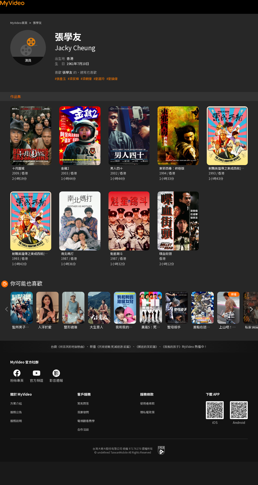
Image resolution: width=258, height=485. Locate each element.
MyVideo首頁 (20, 22)
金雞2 (65, 168)
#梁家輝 (74, 78)
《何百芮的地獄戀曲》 (68, 367)
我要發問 (84, 433)
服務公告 (17, 433)
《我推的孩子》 (175, 367)
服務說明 (17, 443)
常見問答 (84, 424)
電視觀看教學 (87, 443)
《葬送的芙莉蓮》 (148, 367)
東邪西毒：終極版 (172, 168)
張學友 (41, 22)
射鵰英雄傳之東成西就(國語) (230, 168)
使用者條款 (151, 424)
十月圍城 (18, 168)
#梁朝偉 (88, 78)
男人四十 (117, 168)
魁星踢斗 (117, 254)
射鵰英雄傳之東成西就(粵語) (33, 254)
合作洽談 (84, 452)
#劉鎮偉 (115, 78)
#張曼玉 (61, 78)
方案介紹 (17, 424)
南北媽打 (67, 254)
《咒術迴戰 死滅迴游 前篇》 (113, 367)
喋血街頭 (166, 254)
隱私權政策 (151, 433)
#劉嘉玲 (101, 78)
